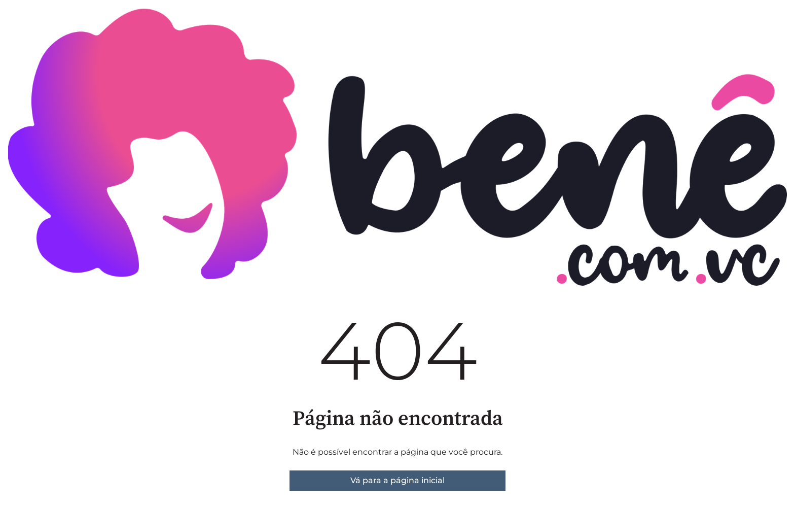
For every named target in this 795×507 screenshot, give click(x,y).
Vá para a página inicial (397, 480)
